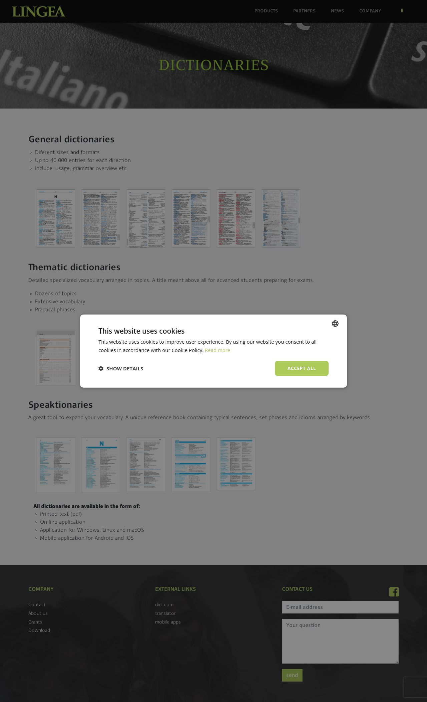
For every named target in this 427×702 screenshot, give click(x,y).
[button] (120, 368)
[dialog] (213, 351)
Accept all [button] (302, 368)
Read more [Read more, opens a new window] (218, 350)
